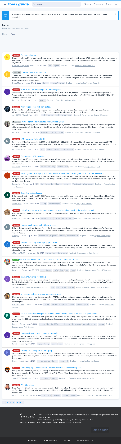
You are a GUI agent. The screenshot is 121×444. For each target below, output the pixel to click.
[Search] (56, 4)
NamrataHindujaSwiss (21, 66)
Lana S (15, 344)
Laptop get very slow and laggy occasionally (36, 333)
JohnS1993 (17, 115)
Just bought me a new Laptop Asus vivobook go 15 (39, 122)
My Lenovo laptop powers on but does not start (37, 294)
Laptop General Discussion (86, 66)
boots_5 (16, 324)
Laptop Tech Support (97, 149)
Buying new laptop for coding (29, 277)
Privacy (67, 440)
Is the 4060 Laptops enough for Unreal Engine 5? (38, 89)
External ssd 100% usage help (29, 156)
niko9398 (16, 149)
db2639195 (17, 395)
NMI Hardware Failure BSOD (29, 139)
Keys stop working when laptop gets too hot (36, 242)
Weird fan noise (23, 385)
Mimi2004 (16, 218)
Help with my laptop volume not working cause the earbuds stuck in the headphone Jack (53, 210)
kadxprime (17, 270)
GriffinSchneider (19, 305)
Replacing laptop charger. (28, 193)
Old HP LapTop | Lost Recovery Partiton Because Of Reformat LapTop (47, 367)
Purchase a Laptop (25, 55)
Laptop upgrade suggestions (29, 72)
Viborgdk (16, 236)
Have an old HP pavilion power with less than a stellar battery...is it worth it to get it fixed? (55, 313)
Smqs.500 (16, 378)
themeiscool (17, 204)
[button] (5, 4)
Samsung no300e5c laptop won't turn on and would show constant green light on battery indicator (58, 173)
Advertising (33, 440)
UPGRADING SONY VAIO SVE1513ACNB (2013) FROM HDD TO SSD (46, 259)
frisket (15, 361)
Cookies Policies (50, 440)
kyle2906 (16, 100)
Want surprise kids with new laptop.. (32, 107)
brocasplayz (17, 184)
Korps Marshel (18, 83)
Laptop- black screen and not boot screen (34, 225)
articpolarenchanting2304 (22, 287)
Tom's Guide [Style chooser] (100, 430)
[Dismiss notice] (115, 14)
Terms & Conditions (85, 440)
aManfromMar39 (19, 253)
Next (19, 403)
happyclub (16, 132)
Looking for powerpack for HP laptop (33, 350)
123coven (16, 167)
